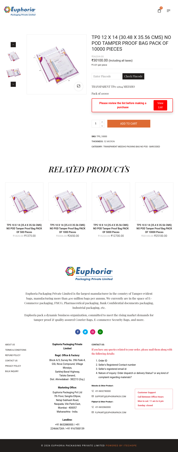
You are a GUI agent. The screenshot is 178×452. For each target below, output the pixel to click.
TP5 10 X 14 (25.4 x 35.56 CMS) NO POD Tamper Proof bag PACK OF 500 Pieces (24, 228)
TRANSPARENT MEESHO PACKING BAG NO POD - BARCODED (131, 146)
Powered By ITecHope (121, 445)
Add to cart (128, 123)
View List (160, 105)
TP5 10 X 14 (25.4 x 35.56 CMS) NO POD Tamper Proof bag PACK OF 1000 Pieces (67, 228)
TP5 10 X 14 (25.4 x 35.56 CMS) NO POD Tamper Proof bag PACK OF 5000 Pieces (111, 228)
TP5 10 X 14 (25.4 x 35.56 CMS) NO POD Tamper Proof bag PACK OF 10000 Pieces (154, 228)
